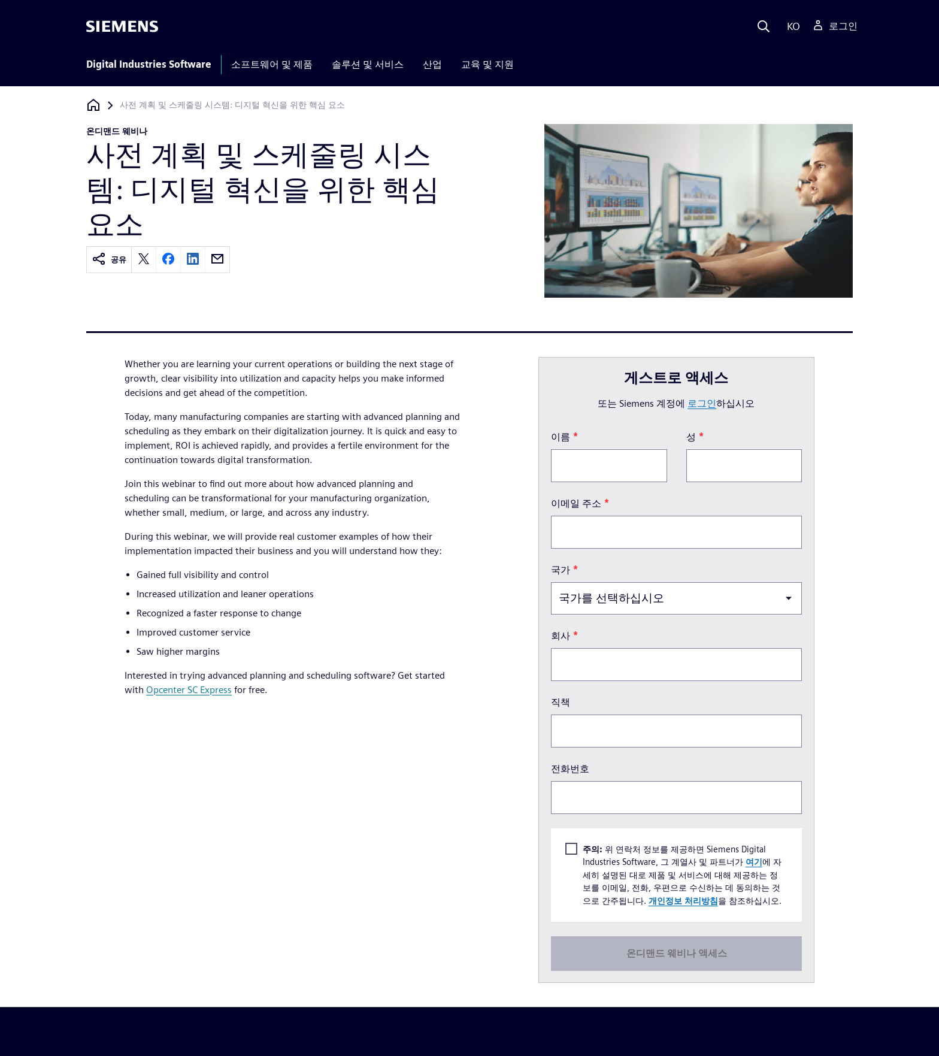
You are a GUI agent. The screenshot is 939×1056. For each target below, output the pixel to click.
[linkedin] (193, 260)
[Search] (763, 26)
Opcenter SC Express (189, 689)
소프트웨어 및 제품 (272, 64)
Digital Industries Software (148, 64)
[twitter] (144, 260)
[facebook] (168, 260)
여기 (753, 862)
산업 (432, 64)
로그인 (701, 403)
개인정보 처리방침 (682, 900)
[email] (217, 260)
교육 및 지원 (487, 64)
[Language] (791, 26)
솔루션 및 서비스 (368, 64)
